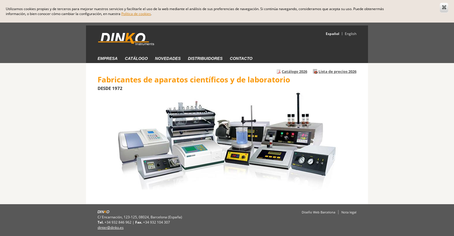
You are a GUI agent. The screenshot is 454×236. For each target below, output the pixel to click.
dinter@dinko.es (111, 227)
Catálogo (136, 58)
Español (332, 33)
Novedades (168, 58)
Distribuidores (205, 58)
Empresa (108, 58)
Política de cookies (136, 13)
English (350, 33)
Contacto (241, 58)
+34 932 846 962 (118, 222)
